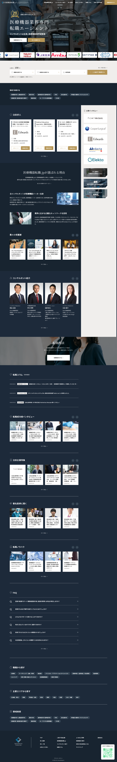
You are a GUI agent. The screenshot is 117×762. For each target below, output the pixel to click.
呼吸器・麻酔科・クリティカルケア (79, 94)
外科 (56, 94)
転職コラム (88, 2)
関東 (24, 697)
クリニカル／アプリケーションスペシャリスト (57, 673)
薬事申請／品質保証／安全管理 (81, 673)
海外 (77, 697)
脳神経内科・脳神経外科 (44, 94)
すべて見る (43, 156)
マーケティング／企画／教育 (26, 673)
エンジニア (14, 677)
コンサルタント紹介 (60, 2)
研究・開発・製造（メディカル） (28, 677)
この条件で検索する (98, 72)
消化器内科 (64, 94)
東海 (41, 697)
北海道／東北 (15, 697)
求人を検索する (36, 40)
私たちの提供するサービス (43, 183)
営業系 (13, 673)
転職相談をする (111, 2)
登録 (22, 77)
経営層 (39, 673)
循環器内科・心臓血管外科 (18, 94)
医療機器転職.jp (48, 2)
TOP (41, 737)
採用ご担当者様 (98, 2)
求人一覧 (42, 744)
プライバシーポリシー (58, 758)
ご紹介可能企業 (61, 737)
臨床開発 (95, 673)
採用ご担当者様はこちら (82, 744)
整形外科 (31, 94)
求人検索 (70, 2)
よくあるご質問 (80, 737)
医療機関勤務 (43, 677)
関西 (48, 697)
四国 (61, 697)
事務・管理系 (54, 677)
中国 (54, 697)
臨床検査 (33, 98)
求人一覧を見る (102, 67)
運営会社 (100, 737)
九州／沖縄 (69, 697)
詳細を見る (25, 148)
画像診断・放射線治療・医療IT (19, 98)
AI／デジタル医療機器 (46, 98)
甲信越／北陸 (32, 697)
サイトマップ (79, 747)
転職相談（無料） (80, 741)
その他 (57, 98)
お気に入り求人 (79, 2)
